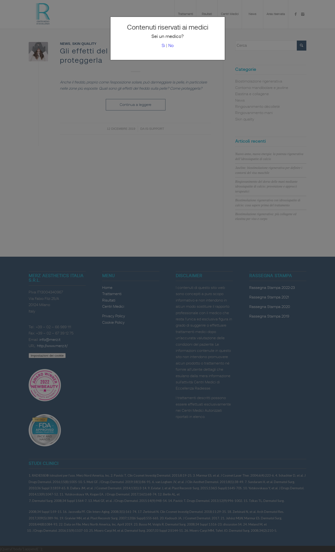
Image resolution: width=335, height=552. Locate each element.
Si (163, 46)
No (171, 46)
